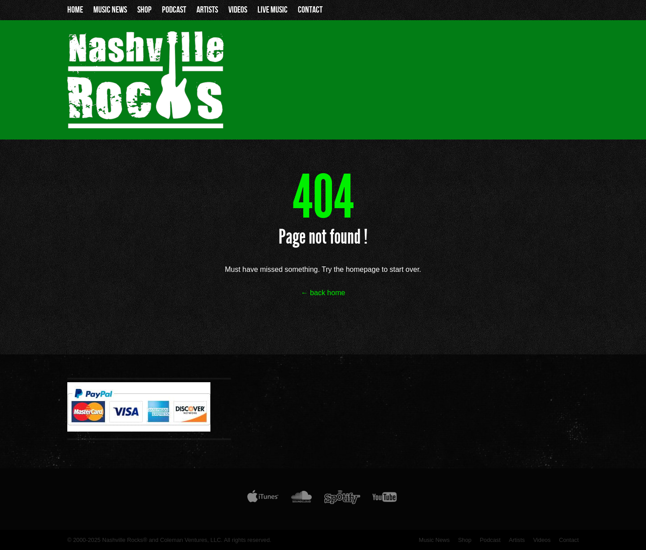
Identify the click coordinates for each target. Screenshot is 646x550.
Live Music (273, 9)
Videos (237, 9)
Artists (207, 9)
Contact (310, 9)
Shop (144, 9)
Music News (110, 9)
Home (75, 9)
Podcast (174, 9)
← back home (323, 293)
